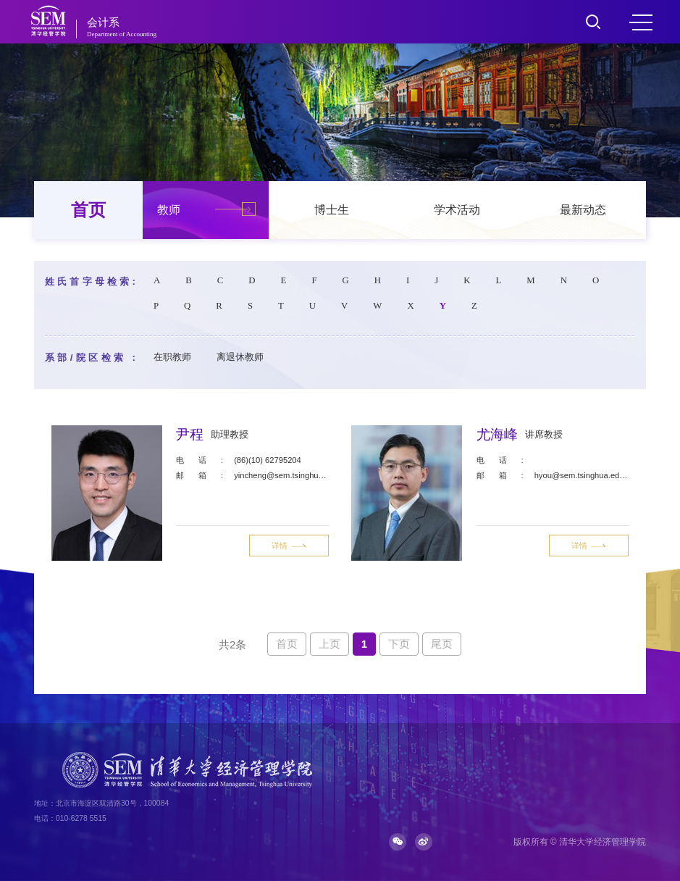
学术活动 (457, 210)
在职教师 (172, 357)
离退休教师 (240, 357)
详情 (289, 545)
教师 (168, 210)
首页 (88, 210)
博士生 (331, 210)
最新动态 (583, 210)
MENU (640, 22)
